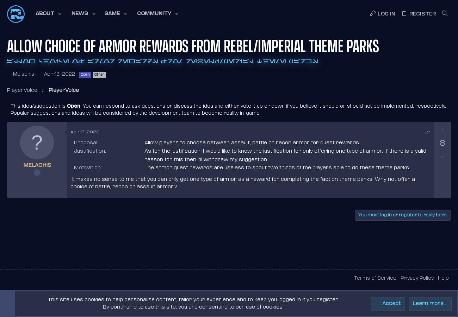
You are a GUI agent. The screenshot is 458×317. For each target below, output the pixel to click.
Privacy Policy (417, 278)
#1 (428, 133)
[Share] (417, 133)
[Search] (445, 14)
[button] (48, 14)
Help (443, 278)
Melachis (23, 74)
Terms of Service (375, 278)
